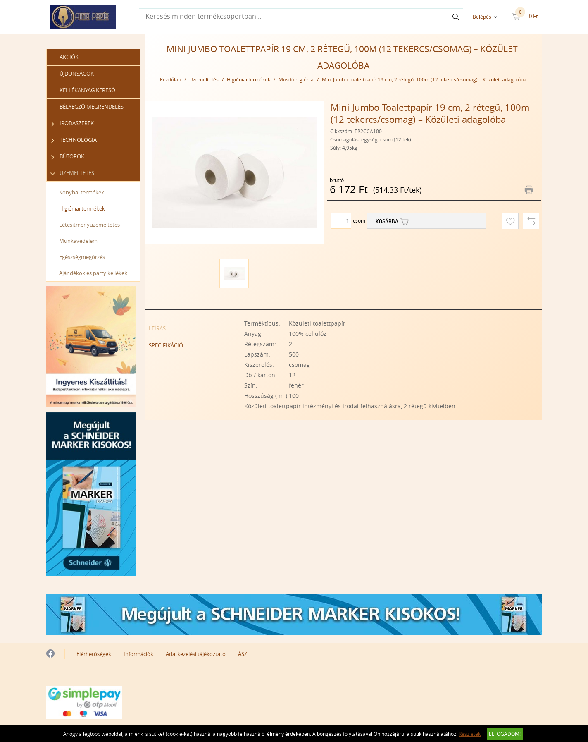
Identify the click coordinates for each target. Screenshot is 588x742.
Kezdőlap (170, 79)
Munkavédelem (78, 240)
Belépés (482, 16)
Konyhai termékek (81, 192)
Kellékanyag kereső (87, 90)
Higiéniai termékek (82, 208)
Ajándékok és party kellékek (93, 273)
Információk (138, 654)
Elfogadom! (505, 733)
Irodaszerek (72, 123)
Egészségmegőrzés (82, 257)
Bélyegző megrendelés (92, 106)
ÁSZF (244, 654)
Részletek (470, 733)
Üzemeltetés (73, 173)
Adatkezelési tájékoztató (196, 654)
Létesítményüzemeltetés (89, 224)
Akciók (69, 57)
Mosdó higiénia (296, 79)
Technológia (74, 140)
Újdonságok (77, 73)
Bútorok (68, 156)
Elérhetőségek (93, 654)
